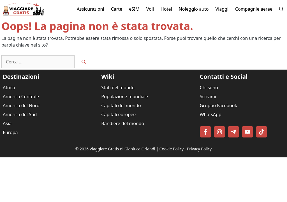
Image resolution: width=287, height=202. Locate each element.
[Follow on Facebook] (205, 131)
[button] (281, 9)
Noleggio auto (194, 9)
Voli (150, 9)
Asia (7, 123)
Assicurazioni (90, 9)
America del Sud (20, 114)
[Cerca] (84, 62)
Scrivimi (208, 96)
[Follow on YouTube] (247, 131)
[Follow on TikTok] (261, 131)
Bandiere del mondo (122, 123)
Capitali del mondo (121, 105)
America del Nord (21, 105)
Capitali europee (118, 114)
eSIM (134, 9)
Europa (10, 132)
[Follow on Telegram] (233, 131)
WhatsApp (210, 114)
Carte (116, 9)
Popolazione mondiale (124, 96)
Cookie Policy (171, 149)
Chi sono (209, 87)
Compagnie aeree (253, 9)
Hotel (166, 9)
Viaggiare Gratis (104, 149)
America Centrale (21, 96)
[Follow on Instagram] (219, 131)
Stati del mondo (118, 87)
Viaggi (222, 9)
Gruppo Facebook (218, 105)
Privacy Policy (199, 149)
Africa (9, 87)
